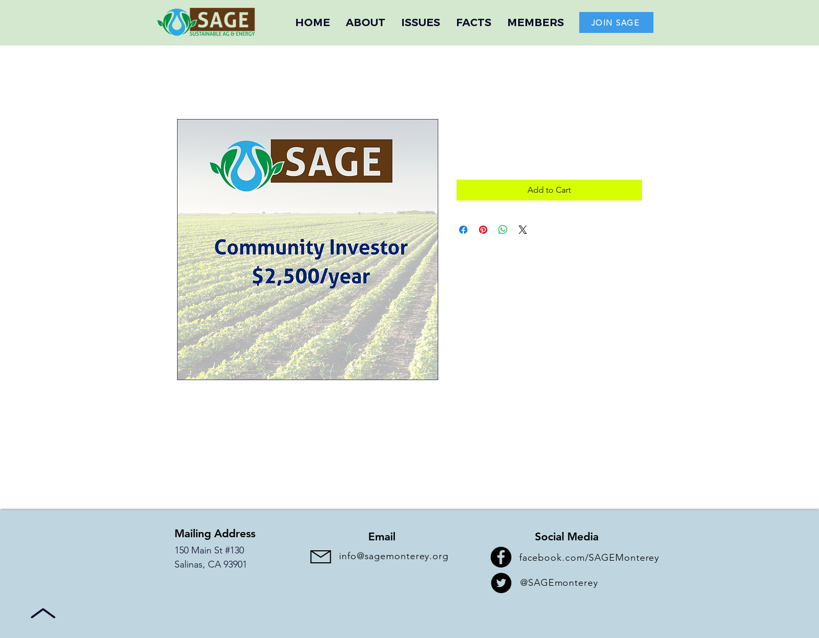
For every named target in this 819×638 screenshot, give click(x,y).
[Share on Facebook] (463, 229)
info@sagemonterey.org (394, 556)
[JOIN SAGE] (616, 22)
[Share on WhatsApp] (503, 229)
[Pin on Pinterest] (483, 229)
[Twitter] (501, 583)
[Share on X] (523, 229)
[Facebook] (500, 557)
